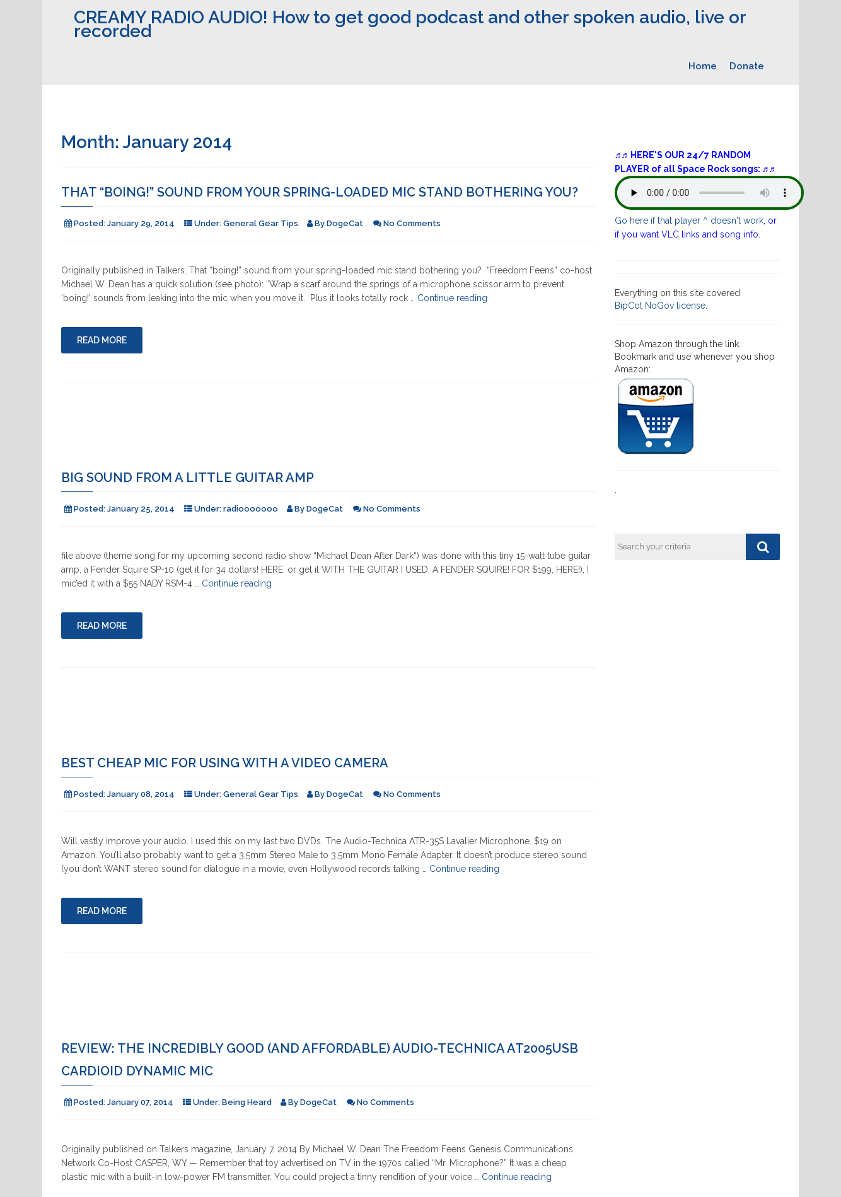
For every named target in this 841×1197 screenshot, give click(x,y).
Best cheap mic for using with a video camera (224, 762)
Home (702, 66)
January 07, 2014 (140, 1102)
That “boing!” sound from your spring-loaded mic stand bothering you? (319, 192)
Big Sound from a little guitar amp (187, 477)
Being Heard (247, 1102)
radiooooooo (250, 508)
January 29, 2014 (141, 223)
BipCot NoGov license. (661, 306)
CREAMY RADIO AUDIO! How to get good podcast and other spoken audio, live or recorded (410, 24)
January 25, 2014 (141, 508)
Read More (102, 340)
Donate (746, 66)
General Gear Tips (260, 223)
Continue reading (452, 298)
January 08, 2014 (141, 794)
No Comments (412, 223)
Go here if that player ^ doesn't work (689, 220)
